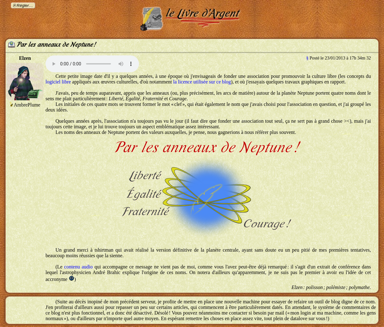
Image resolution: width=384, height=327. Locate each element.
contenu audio (78, 266)
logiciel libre (58, 81)
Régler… (25, 5)
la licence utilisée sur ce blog (202, 81)
